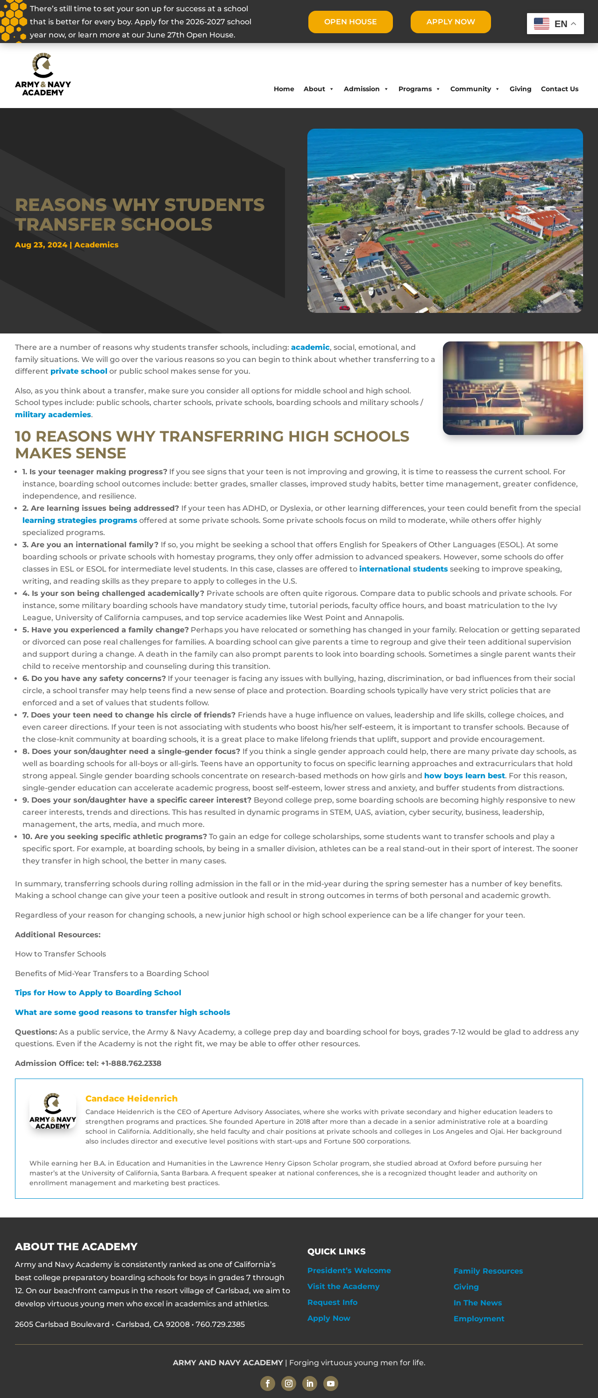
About (319, 89)
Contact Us (559, 89)
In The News (478, 1302)
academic (310, 347)
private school (78, 371)
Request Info (332, 1302)
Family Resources (488, 1271)
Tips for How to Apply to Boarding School (99, 992)
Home (284, 89)
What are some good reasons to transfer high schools (124, 1012)
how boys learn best (464, 775)
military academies (53, 414)
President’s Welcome (349, 1270)
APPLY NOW (451, 22)
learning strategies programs (79, 520)
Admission (366, 89)
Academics (96, 244)
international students (403, 569)
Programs (420, 89)
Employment (479, 1318)
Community (475, 89)
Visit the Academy (343, 1286)
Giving (521, 89)
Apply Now (328, 1318)
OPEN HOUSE (350, 22)
